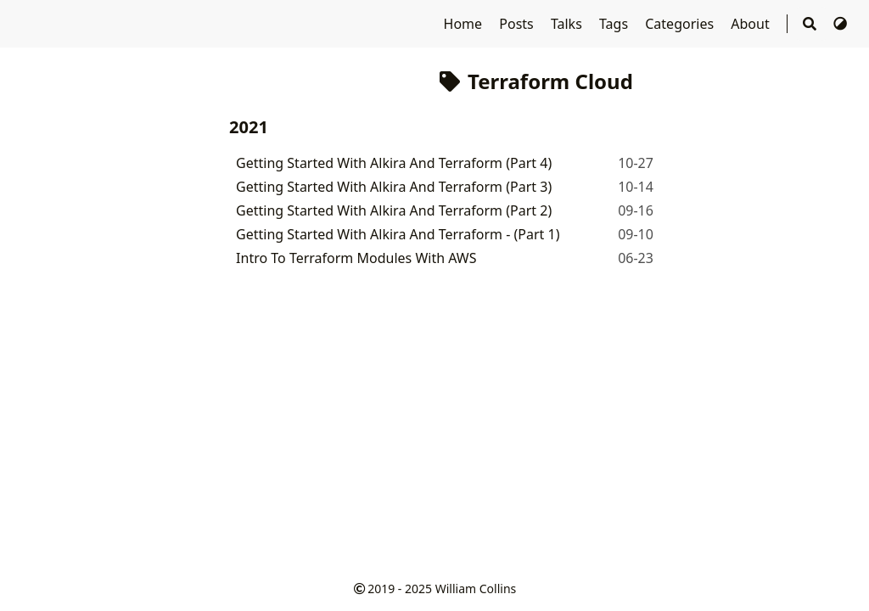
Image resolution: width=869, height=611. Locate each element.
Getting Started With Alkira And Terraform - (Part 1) (397, 234)
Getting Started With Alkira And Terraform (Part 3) (394, 186)
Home (465, 23)
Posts (518, 23)
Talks (568, 23)
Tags (615, 23)
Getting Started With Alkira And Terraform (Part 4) (394, 163)
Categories (681, 23)
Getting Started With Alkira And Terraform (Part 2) (394, 210)
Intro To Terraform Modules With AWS (356, 258)
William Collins (476, 588)
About (752, 23)
